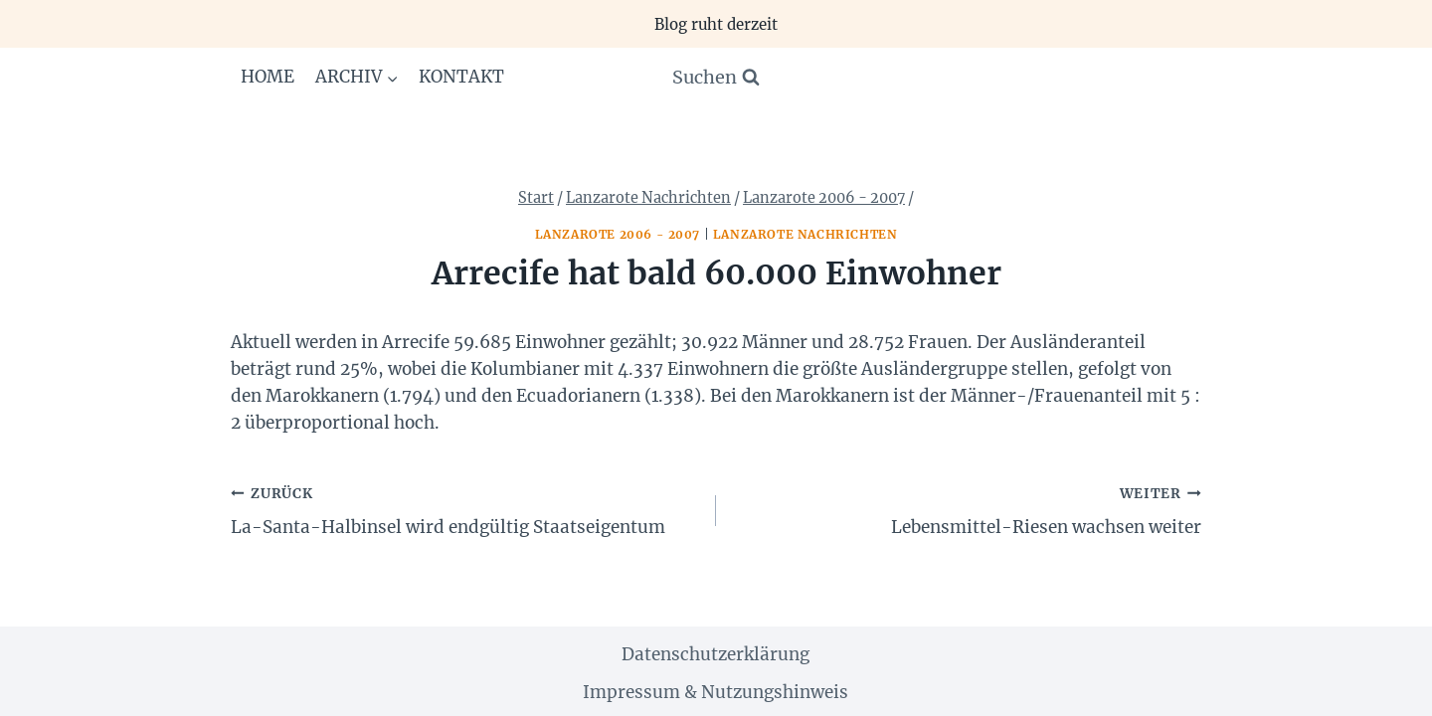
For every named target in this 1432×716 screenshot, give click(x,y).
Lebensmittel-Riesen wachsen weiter (967, 509)
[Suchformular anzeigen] (716, 78)
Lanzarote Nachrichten (805, 234)
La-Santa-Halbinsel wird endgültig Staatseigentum (465, 509)
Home (267, 77)
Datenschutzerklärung (715, 654)
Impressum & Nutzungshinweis (715, 692)
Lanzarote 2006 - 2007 (618, 234)
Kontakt (461, 77)
